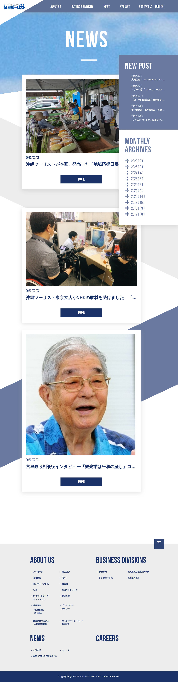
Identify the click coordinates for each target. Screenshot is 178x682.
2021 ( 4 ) (137, 191)
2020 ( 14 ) (138, 197)
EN (161, 6)
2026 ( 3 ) (137, 161)
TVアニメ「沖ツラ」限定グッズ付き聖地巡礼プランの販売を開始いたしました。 (148, 120)
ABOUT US (55, 6)
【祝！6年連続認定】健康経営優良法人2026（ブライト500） (148, 99)
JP (157, 6)
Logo (14, 6)
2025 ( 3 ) (137, 167)
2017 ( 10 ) (138, 214)
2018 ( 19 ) (138, 208)
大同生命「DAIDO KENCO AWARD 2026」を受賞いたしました (148, 79)
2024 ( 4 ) (137, 173)
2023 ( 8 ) (137, 179)
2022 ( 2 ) (137, 185)
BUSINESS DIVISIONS (82, 6)
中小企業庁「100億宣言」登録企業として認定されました (148, 109)
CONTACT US (146, 6)
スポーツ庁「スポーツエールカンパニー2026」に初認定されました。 (148, 89)
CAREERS (125, 6)
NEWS (107, 6)
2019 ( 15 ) (137, 202)
